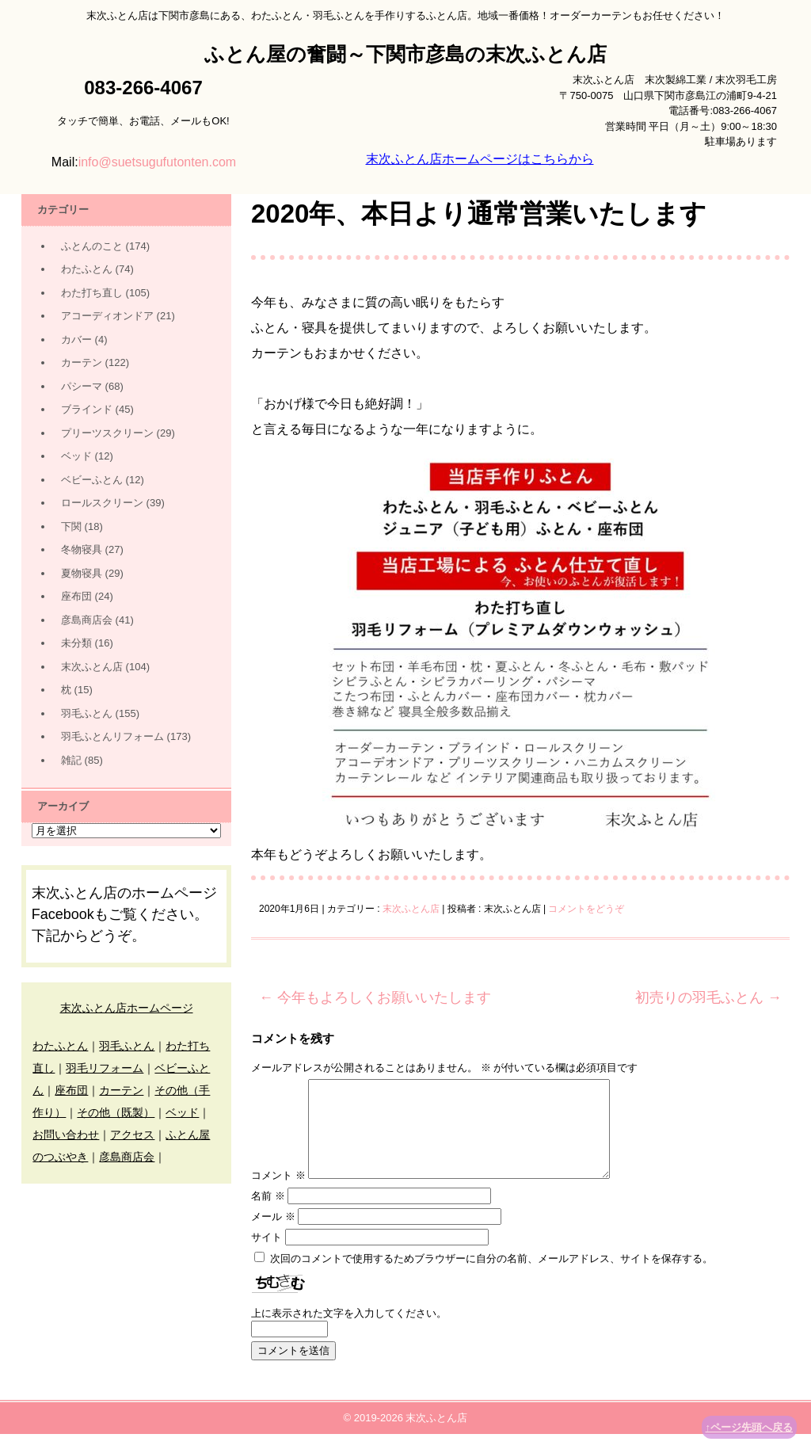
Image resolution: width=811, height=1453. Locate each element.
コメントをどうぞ (586, 908)
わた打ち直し (92, 293)
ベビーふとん (92, 480)
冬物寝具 (81, 549)
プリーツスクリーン (107, 433)
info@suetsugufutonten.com (157, 162)
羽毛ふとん (86, 713)
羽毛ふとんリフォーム (112, 736)
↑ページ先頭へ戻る (750, 1427)
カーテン (81, 362)
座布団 (76, 596)
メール (273, 1235)
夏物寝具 (81, 573)
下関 (71, 526)
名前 (268, 1215)
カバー (76, 339)
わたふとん (86, 269)
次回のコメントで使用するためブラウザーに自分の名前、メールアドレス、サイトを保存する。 (491, 1277)
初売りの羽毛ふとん (708, 997)
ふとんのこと (92, 246)
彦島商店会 (86, 620)
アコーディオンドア (107, 316)
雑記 (71, 760)
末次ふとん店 (411, 908)
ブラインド (86, 409)
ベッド (76, 456)
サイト (266, 1256)
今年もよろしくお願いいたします (375, 997)
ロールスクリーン (102, 503)
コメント (278, 1194)
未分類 (76, 643)
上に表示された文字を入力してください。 (349, 1332)
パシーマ (81, 386)
